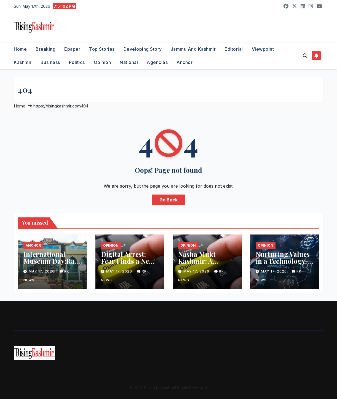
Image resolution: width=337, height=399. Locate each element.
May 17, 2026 (42, 271)
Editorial (233, 49)
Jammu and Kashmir (193, 49)
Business (50, 62)
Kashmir (23, 62)
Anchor (184, 62)
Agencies (157, 62)
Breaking (45, 49)
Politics (77, 62)
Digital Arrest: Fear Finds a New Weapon (127, 261)
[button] (305, 55)
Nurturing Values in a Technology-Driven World (283, 261)
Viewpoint (263, 49)
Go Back (168, 200)
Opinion (102, 62)
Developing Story (143, 49)
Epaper (72, 49)
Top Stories (102, 49)
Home (20, 49)
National (129, 62)
